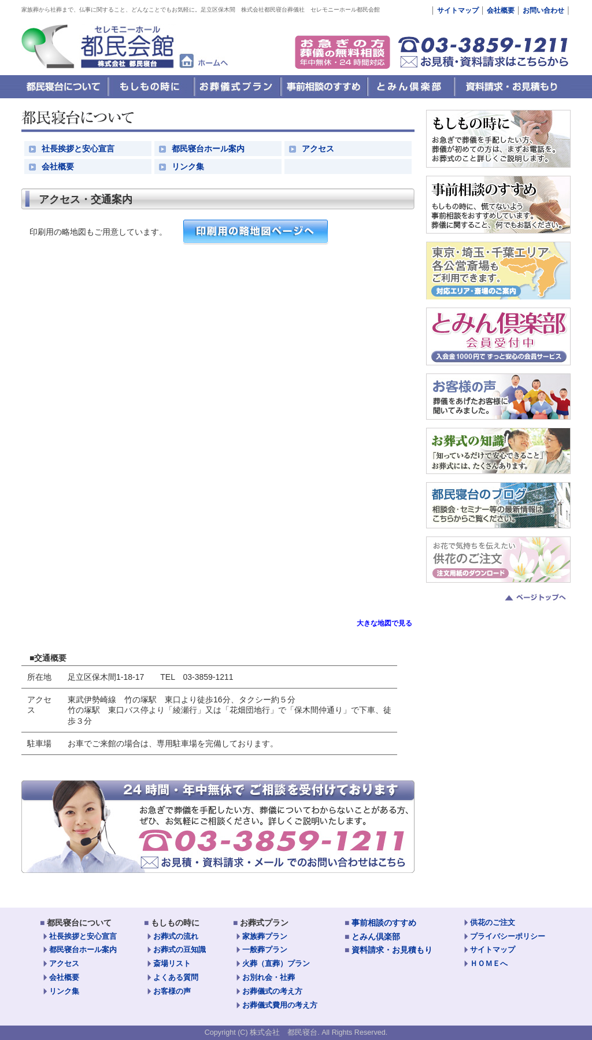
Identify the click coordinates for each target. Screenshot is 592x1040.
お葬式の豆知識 (179, 950)
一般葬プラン (264, 950)
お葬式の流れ (175, 936)
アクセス (318, 148)
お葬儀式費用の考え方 (279, 1005)
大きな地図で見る (384, 623)
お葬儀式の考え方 (272, 991)
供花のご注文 (492, 923)
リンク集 (188, 166)
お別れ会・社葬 (268, 978)
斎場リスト (172, 964)
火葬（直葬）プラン (276, 964)
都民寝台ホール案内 (208, 148)
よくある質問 (175, 978)
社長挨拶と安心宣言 (78, 148)
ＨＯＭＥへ (489, 964)
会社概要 (501, 10)
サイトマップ (458, 10)
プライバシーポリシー (507, 936)
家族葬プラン (264, 936)
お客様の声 (172, 991)
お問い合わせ (542, 10)
